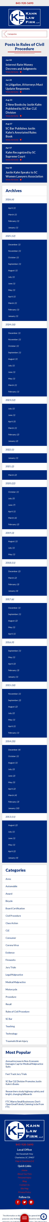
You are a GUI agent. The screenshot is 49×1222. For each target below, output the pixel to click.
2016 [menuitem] (10, 642)
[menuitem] (24, 1170)
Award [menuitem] (9, 893)
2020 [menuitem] (10, 483)
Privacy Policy (24, 1192)
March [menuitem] (12, 214)
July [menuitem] (11, 277)
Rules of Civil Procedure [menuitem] (17, 1011)
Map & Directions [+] (24, 1161)
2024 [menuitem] (10, 324)
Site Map (24, 1188)
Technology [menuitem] (11, 1033)
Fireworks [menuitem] (11, 960)
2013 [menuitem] (10, 816)
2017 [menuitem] (10, 599)
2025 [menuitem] (10, 236)
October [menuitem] (13, 257)
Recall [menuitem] (8, 1004)
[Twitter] (24, 1202)
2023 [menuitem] (10, 400)
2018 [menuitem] (10, 562)
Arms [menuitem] (8, 879)
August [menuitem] (13, 270)
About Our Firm (25, 1174)
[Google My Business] (31, 1202)
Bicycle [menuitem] (9, 901)
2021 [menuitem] (10, 466)
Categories (12, 34)
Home (24, 1170)
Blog (24, 1181)
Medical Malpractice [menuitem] (16, 982)
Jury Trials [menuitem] (11, 967)
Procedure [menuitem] (11, 996)
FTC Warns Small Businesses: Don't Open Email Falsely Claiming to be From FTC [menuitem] (25, 1104)
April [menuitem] (12, 208)
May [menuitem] (11, 290)
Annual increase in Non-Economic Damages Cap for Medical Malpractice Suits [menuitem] (24, 1064)
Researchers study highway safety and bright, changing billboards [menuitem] (25, 1093)
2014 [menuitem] (10, 741)
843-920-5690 (24, 3)
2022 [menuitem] (10, 449)
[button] (43, 1216)
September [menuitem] (14, 264)
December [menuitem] (14, 244)
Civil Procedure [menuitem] (13, 915)
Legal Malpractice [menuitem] (14, 974)
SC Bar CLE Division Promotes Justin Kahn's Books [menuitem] (24, 1082)
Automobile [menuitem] (11, 886)
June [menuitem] (11, 283)
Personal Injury (24, 1177)
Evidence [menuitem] (10, 952)
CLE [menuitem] (7, 930)
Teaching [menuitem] (10, 1026)
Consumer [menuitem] (11, 938)
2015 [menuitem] (10, 685)
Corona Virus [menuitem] (12, 945)
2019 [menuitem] (10, 533)
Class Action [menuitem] (12, 923)
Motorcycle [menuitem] (11, 989)
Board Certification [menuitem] (15, 908)
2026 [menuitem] (10, 199)
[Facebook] (18, 1202)
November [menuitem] (14, 251)
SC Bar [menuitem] (9, 1019)
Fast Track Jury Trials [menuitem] (16, 1074)
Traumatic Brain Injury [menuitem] (17, 1041)
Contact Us (25, 1185)
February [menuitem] (13, 221)
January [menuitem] (13, 227)
